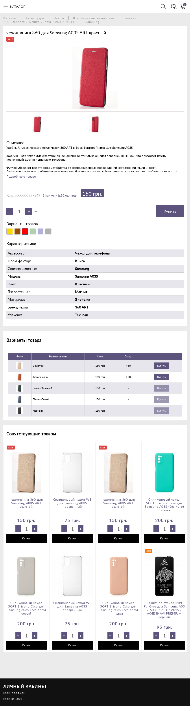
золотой (38, 366)
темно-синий (41, 399)
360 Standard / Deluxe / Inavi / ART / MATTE (40, 22)
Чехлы (59, 18)
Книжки (130, 18)
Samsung (92, 22)
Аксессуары (35, 18)
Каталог (10, 18)
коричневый (40, 377)
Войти (173, 7)
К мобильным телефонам (94, 18)
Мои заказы (12, 699)
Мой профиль (14, 693)
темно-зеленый (42, 388)
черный (38, 410)
